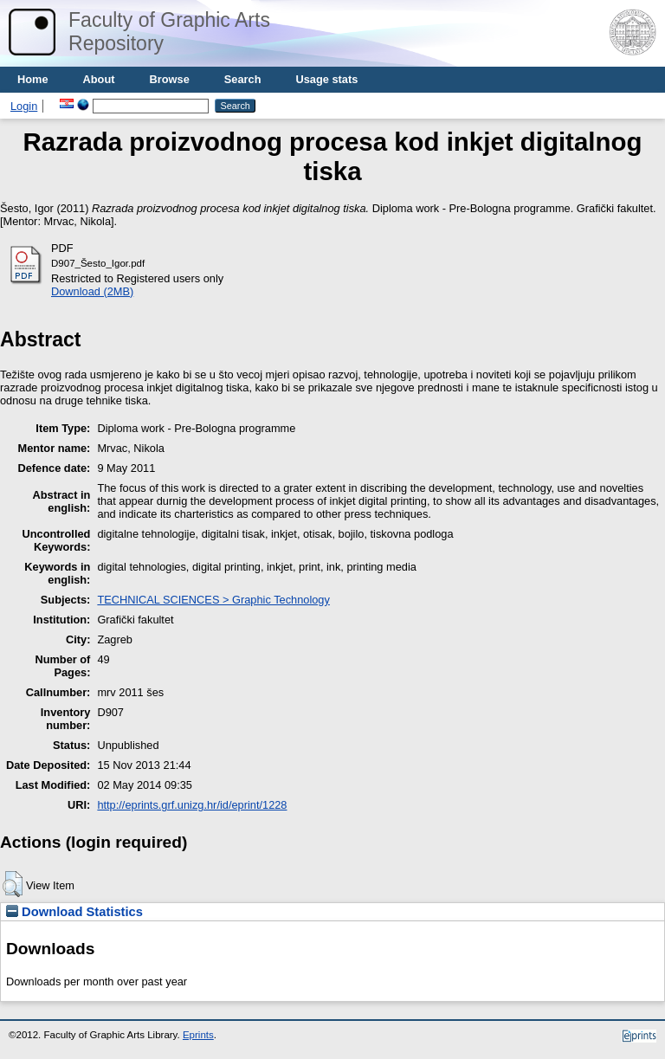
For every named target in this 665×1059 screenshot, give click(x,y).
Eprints (198, 1035)
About (99, 79)
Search (242, 79)
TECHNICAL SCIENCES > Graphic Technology (213, 599)
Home (32, 79)
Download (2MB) (92, 291)
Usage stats (326, 79)
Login (23, 106)
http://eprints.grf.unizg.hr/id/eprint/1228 (192, 804)
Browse (170, 79)
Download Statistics (74, 912)
